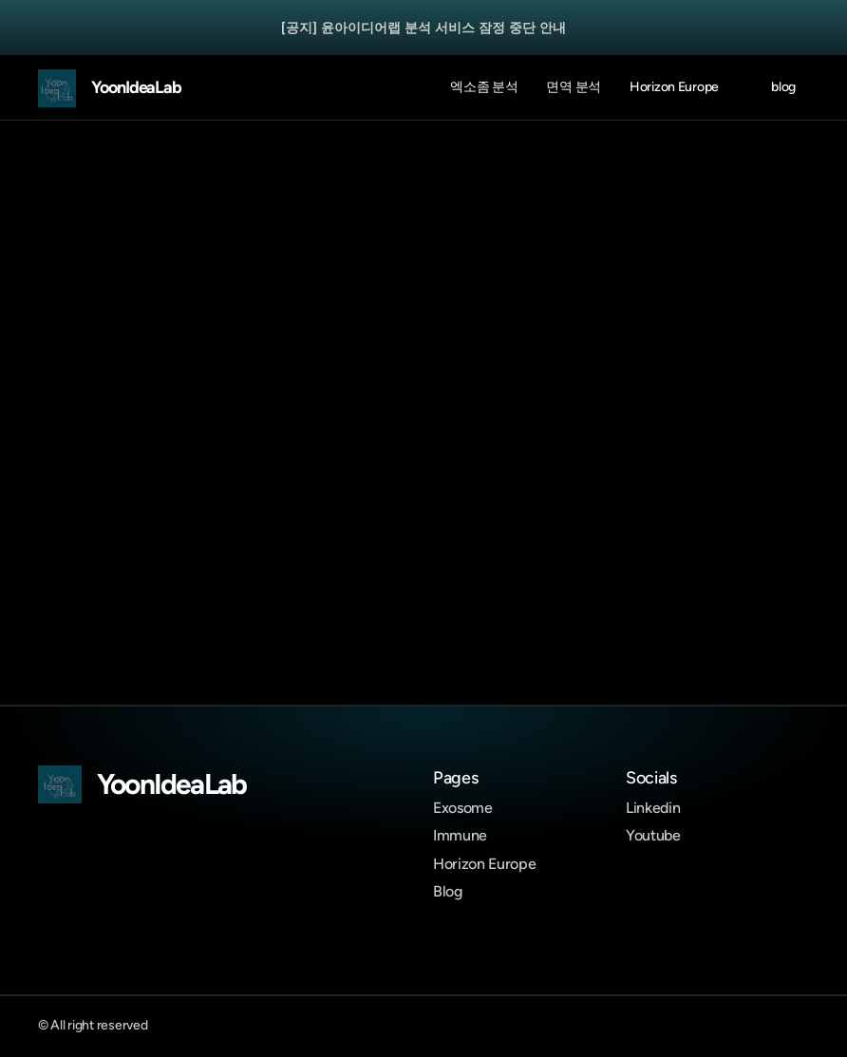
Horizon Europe (484, 864)
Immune (460, 835)
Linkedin (653, 808)
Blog (447, 891)
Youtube (653, 835)
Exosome (463, 808)
